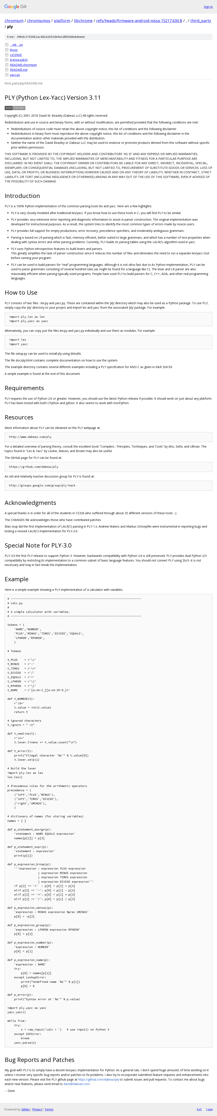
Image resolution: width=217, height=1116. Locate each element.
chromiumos (38, 20)
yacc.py (15, 75)
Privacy (37, 1109)
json (209, 1109)
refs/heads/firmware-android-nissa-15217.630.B (139, 20)
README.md (18, 70)
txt (199, 1109)
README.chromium (23, 65)
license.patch (19, 60)
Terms (49, 1109)
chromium (14, 20)
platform (62, 20)
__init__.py (16, 45)
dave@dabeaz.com (77, 1084)
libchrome (83, 20)
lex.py (14, 50)
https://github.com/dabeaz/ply (98, 1079)
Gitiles (25, 1109)
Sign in (208, 7)
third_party (200, 20)
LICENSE (16, 55)
